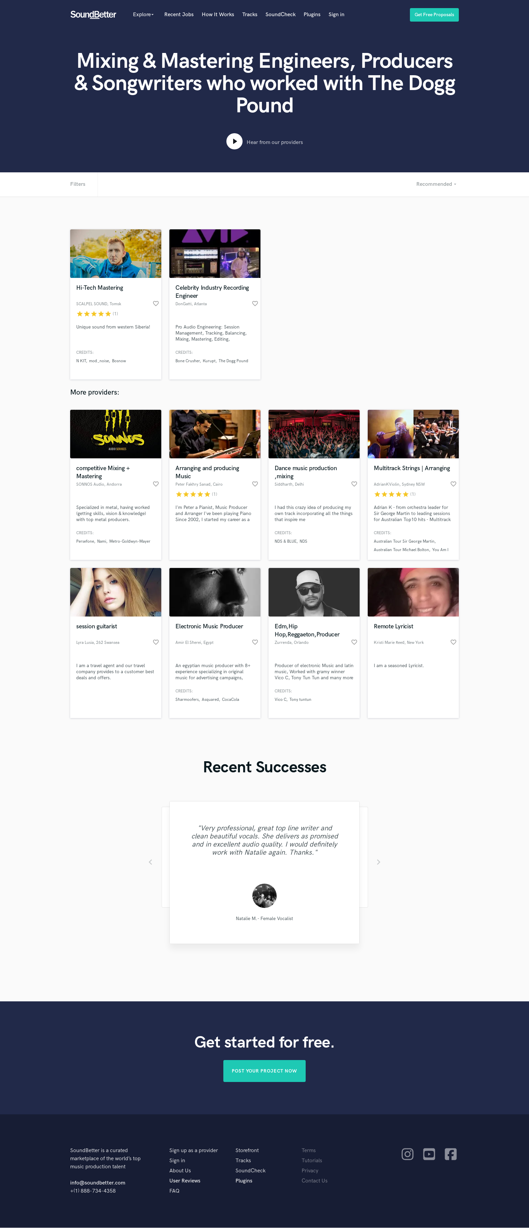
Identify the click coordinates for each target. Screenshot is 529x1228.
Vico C (280, 699)
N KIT (81, 361)
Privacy (310, 1171)
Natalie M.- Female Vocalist (264, 918)
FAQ (174, 1191)
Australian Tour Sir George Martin (404, 541)
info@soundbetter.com (97, 1183)
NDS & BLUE (286, 541)
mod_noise (99, 361)
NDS (303, 541)
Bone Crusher (187, 361)
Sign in (336, 14)
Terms (309, 1151)
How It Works (218, 14)
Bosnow (119, 361)
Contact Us (315, 1181)
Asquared (210, 699)
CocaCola (230, 699)
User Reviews (184, 1181)
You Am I (440, 549)
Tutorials (312, 1161)
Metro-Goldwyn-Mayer (129, 541)
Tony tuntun (300, 699)
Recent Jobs (179, 14)
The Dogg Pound (233, 361)
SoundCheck (281, 14)
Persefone (85, 541)
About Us (180, 1171)
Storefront (247, 1151)
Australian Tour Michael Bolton (401, 549)
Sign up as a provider (193, 1151)
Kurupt (209, 361)
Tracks (249, 14)
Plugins (312, 14)
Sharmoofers (187, 699)
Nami (101, 541)
